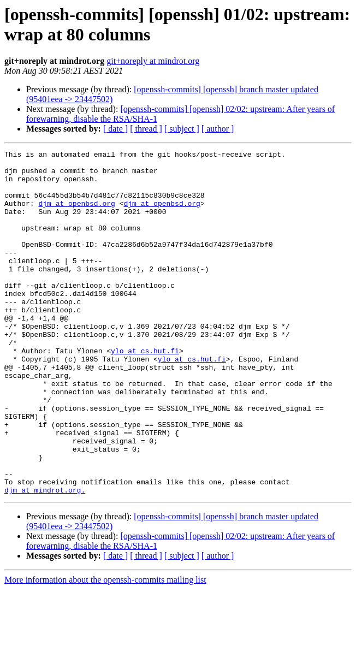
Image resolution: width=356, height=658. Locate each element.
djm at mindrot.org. (44, 559)
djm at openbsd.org (76, 215)
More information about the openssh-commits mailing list (105, 648)
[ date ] (115, 128)
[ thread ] (146, 128)
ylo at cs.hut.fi (145, 391)
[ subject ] (181, 128)
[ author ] (217, 128)
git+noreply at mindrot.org (152, 61)
